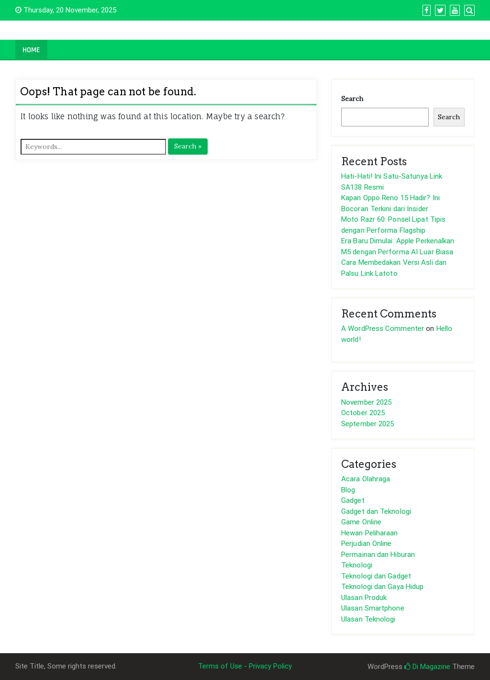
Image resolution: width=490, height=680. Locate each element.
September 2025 (367, 423)
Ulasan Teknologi (368, 619)
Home (31, 50)
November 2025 (366, 402)
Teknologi (356, 565)
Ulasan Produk (364, 597)
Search (352, 98)
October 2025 (363, 412)
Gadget (353, 500)
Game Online (361, 522)
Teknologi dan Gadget (376, 576)
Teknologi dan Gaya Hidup (382, 586)
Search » (187, 146)
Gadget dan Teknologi (376, 511)
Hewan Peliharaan (369, 533)
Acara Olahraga (365, 479)
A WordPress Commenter (382, 328)
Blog (348, 490)
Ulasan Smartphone (372, 608)
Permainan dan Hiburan (378, 554)
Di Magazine (427, 666)
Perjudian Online (366, 543)
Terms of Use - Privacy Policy (245, 666)
